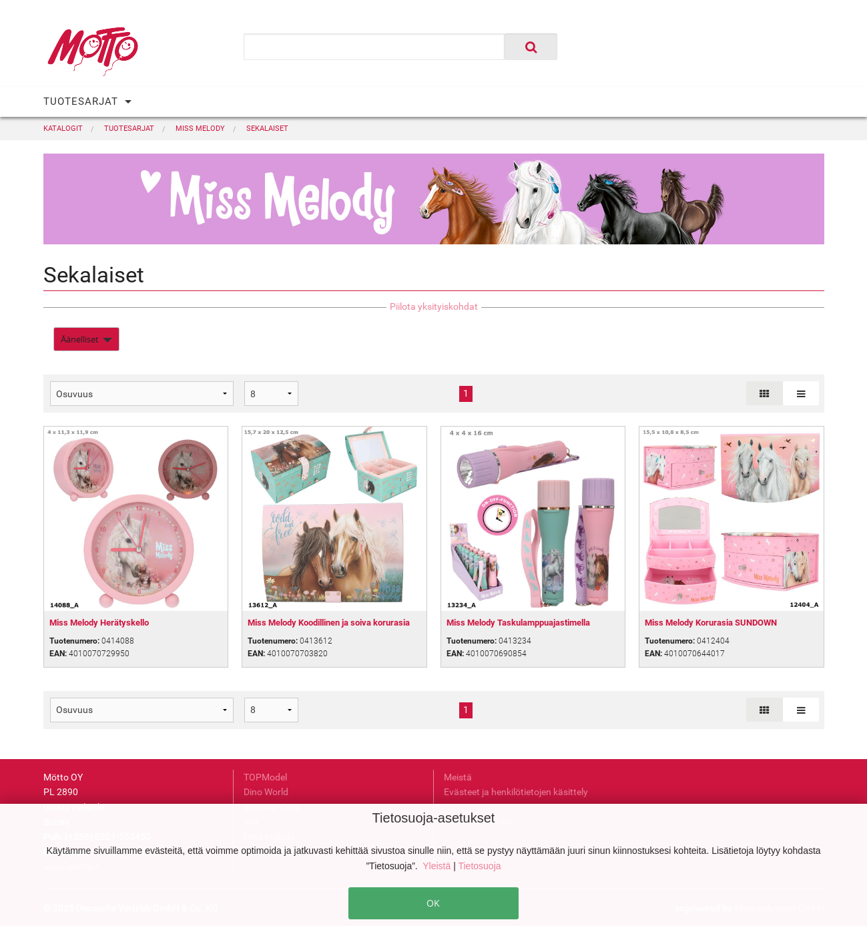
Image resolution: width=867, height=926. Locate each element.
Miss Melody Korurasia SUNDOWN (711, 623)
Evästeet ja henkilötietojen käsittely (516, 791)
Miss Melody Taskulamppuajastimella (518, 623)
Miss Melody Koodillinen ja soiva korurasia (329, 623)
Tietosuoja (479, 866)
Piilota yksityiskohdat (434, 306)
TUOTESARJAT (80, 101)
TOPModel (265, 777)
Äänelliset (80, 339)
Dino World (266, 791)
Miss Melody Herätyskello (99, 623)
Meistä (458, 777)
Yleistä (437, 866)
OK (433, 903)
